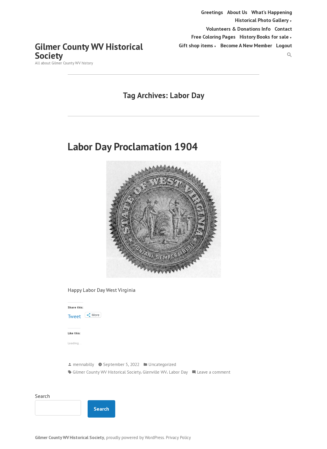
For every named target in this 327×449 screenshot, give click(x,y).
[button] (289, 55)
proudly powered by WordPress (135, 437)
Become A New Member (246, 45)
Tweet (74, 315)
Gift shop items (196, 45)
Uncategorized (162, 364)
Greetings (212, 12)
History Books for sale (264, 37)
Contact (283, 29)
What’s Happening (271, 12)
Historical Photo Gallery (262, 20)
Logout (284, 45)
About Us (237, 12)
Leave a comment (213, 372)
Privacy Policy (178, 437)
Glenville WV (155, 372)
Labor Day (178, 372)
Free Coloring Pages (213, 37)
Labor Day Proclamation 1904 (133, 146)
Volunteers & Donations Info (238, 29)
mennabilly (83, 364)
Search (42, 396)
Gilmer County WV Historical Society (89, 51)
